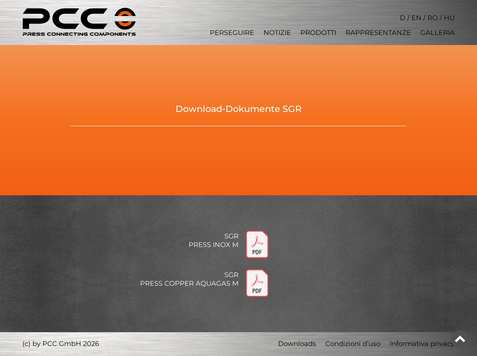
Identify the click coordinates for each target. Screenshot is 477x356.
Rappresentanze (378, 33)
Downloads (297, 344)
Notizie (277, 33)
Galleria (437, 33)
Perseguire (232, 33)
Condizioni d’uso (352, 344)
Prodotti (318, 33)
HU (449, 18)
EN (416, 18)
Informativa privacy (422, 344)
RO (432, 18)
